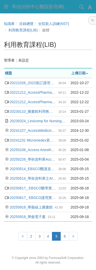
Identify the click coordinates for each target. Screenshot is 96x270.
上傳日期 (79, 73)
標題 (8, 73)
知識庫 (9, 24)
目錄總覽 (26, 24)
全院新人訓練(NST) (53, 24)
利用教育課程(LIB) (23, 30)
